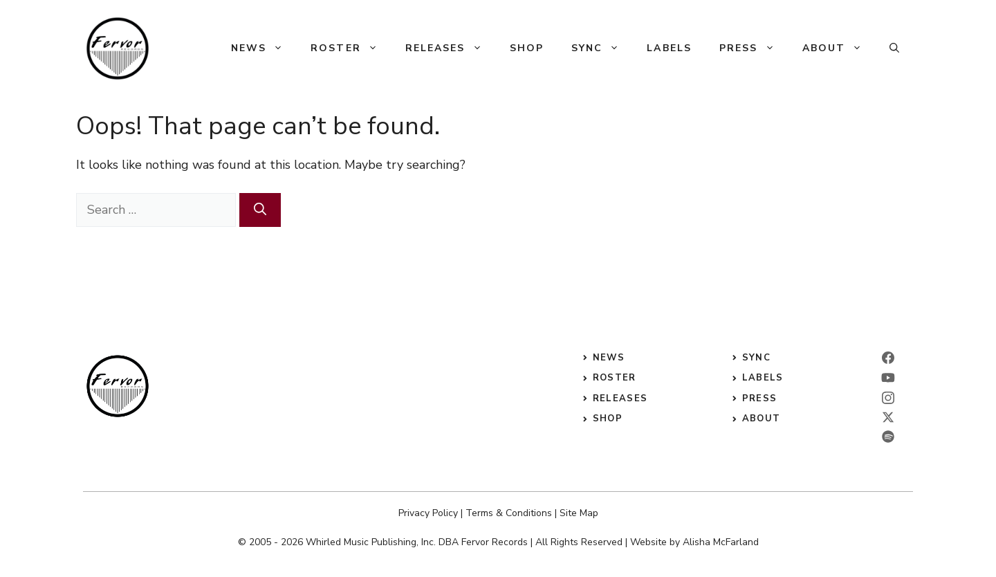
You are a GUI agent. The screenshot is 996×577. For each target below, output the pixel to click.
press (759, 398)
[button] (894, 48)
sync (756, 357)
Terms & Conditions (508, 513)
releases (620, 398)
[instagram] (888, 398)
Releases (450, 48)
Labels (669, 48)
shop (607, 418)
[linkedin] (888, 378)
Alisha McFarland (721, 542)
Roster (351, 48)
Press (753, 48)
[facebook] (888, 357)
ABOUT (761, 418)
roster (614, 378)
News (264, 48)
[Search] (260, 210)
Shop (527, 48)
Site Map (579, 513)
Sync (602, 48)
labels (763, 378)
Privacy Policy (428, 513)
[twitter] (888, 417)
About (839, 48)
